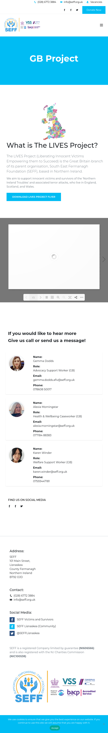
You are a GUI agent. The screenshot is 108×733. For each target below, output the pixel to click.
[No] (103, 724)
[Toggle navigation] (101, 25)
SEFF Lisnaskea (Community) (36, 626)
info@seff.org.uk (22, 599)
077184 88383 (42, 435)
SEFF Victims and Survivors (35, 619)
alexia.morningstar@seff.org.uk (54, 425)
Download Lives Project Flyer (33, 196)
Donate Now (94, 9)
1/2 (33, 297)
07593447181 (41, 481)
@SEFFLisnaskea (28, 633)
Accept (54, 728)
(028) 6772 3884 (22, 595)
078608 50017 (42, 389)
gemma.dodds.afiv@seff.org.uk (54, 380)
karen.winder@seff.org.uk (50, 471)
